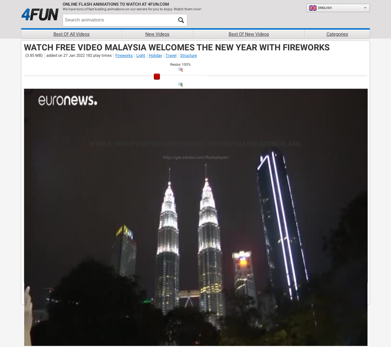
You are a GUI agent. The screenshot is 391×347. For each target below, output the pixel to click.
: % (180, 64)
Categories (337, 34)
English (320, 8)
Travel (171, 55)
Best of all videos (71, 34)
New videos (157, 34)
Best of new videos (249, 34)
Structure (188, 55)
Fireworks (124, 55)
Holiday (155, 55)
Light (140, 55)
